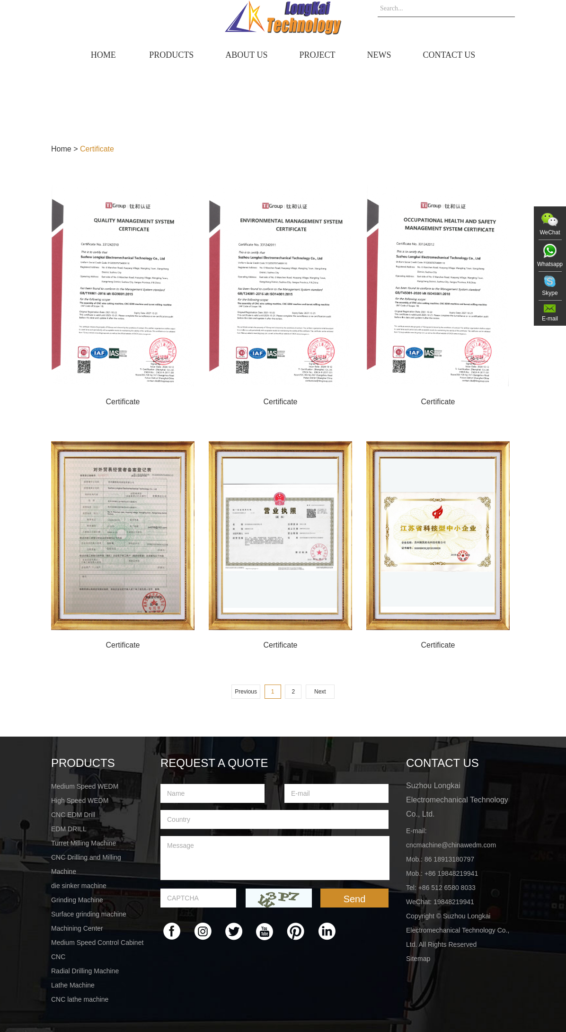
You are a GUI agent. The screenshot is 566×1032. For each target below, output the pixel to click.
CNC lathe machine (79, 999)
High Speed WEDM (79, 800)
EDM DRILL (69, 829)
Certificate (97, 149)
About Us (246, 55)
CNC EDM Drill (73, 814)
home (103, 55)
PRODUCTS (83, 762)
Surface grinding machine (88, 914)
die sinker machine (78, 886)
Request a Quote (214, 762)
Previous (246, 691)
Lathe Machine (73, 985)
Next (320, 691)
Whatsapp (550, 264)
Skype (549, 293)
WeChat (549, 232)
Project (317, 55)
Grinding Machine (77, 900)
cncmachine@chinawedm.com (451, 845)
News (379, 55)
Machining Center (77, 928)
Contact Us (449, 55)
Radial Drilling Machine (85, 971)
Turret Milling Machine (83, 843)
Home (61, 149)
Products (171, 55)
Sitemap (418, 958)
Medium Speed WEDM (84, 786)
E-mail (550, 318)
